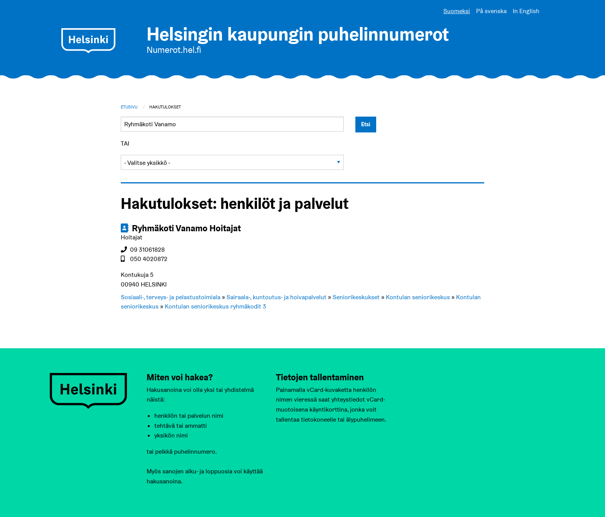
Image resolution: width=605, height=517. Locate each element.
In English (526, 11)
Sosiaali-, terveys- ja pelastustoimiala (170, 297)
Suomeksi (456, 11)
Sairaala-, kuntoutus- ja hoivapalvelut (276, 297)
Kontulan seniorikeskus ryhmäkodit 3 (215, 306)
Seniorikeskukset (356, 297)
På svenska (491, 11)
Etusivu (129, 107)
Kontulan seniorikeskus (418, 297)
